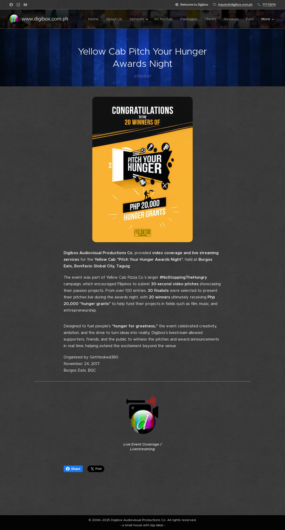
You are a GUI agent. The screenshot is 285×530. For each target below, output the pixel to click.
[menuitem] (94, 19)
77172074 (269, 4)
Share (73, 469)
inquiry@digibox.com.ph (235, 4)
